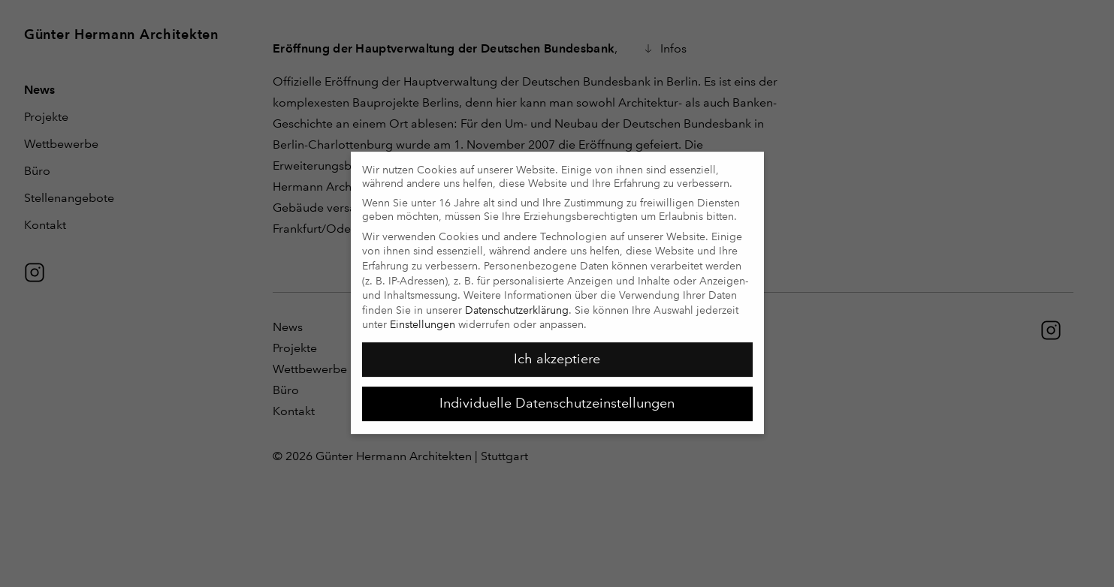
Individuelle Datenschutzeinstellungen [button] (557, 397)
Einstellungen (422, 318)
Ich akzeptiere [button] (557, 353)
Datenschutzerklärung (517, 304)
